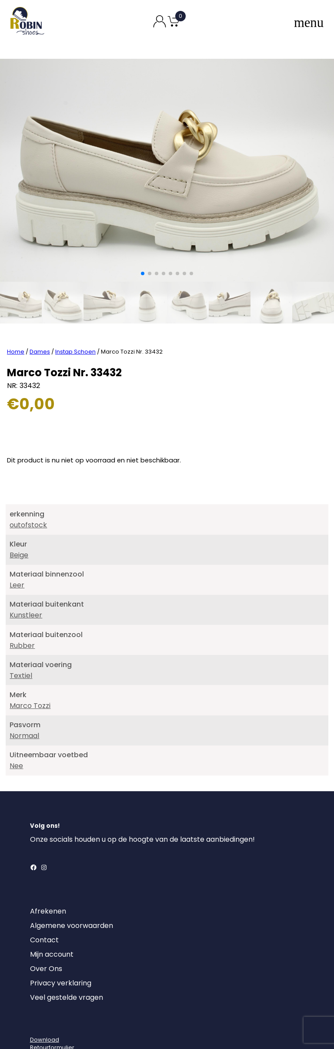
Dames (40, 318)
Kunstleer (26, 581)
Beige (19, 521)
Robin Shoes (141, 1030)
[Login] (38, 990)
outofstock (28, 491)
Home (15, 318)
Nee (16, 732)
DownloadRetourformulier (52, 1009)
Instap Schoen (75, 318)
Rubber (22, 612)
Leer (17, 551)
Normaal (24, 702)
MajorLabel (217, 1030)
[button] (142, 273)
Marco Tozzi (30, 672)
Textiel (21, 642)
